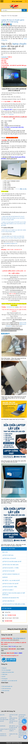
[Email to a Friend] (7, 24)
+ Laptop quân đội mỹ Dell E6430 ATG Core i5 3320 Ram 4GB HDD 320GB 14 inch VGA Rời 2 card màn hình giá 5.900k (13, 218)
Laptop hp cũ (4, 57)
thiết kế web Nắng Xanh (17, 742)
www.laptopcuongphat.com (10, 243)
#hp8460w (8, 330)
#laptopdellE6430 (13, 329)
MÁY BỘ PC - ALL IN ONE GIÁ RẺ (11, 580)
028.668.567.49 (10, 307)
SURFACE (5, 577)
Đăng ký (23, 631)
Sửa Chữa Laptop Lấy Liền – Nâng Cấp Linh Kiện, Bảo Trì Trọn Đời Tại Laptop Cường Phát (13, 545)
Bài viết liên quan (5, 333)
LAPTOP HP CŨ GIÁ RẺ (8, 571)
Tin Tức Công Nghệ (12, 15)
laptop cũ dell (22, 322)
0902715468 (19, 1)
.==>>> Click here (9, 114)
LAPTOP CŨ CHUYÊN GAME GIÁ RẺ (11, 561)
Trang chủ (3, 15)
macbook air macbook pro (10, 597)
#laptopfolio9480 (5, 329)
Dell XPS (5, 552)
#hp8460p (14, 330)
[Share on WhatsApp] (2, 24)
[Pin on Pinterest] (9, 24)
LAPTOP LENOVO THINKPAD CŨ (10, 574)
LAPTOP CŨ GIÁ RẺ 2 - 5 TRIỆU (10, 567)
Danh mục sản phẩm (8, 548)
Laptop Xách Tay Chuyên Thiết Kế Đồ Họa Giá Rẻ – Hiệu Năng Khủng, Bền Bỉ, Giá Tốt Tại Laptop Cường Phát (13, 398)
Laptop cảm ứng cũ (8, 601)
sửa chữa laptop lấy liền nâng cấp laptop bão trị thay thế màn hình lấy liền (13, 461)
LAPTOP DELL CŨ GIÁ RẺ (9, 558)
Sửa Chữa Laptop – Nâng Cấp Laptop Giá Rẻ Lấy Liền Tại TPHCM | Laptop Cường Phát (13, 359)
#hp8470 (3, 330)
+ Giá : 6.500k (4, 191)
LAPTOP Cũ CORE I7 (7, 589)
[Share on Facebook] (3, 24)
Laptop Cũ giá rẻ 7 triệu (9, 586)
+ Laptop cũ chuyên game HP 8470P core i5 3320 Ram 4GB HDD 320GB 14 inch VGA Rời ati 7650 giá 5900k (13, 223)
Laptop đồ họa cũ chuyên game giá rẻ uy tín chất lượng (12, 21)
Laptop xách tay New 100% (10, 564)
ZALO (6, 615)
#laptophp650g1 (16, 328)
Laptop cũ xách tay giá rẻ (10, 583)
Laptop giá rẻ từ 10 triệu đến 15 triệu (13, 604)
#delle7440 (20, 329)
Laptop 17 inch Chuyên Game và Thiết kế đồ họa (13, 593)
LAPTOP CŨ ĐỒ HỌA (7, 555)
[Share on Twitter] (5, 24)
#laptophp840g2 (8, 328)
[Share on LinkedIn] (11, 24)
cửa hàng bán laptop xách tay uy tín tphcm (13, 419)
